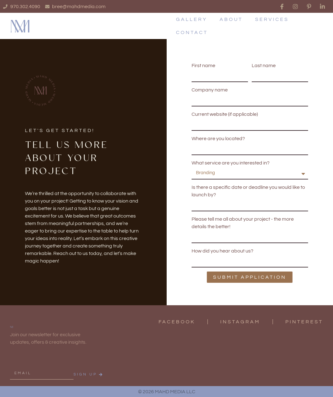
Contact (192, 32)
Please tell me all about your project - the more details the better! (243, 223)
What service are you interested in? (230, 162)
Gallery (191, 19)
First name (203, 65)
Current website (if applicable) (225, 114)
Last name (264, 65)
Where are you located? (218, 138)
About (231, 19)
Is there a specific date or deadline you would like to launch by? (248, 191)
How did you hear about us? (222, 250)
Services (272, 19)
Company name (210, 89)
